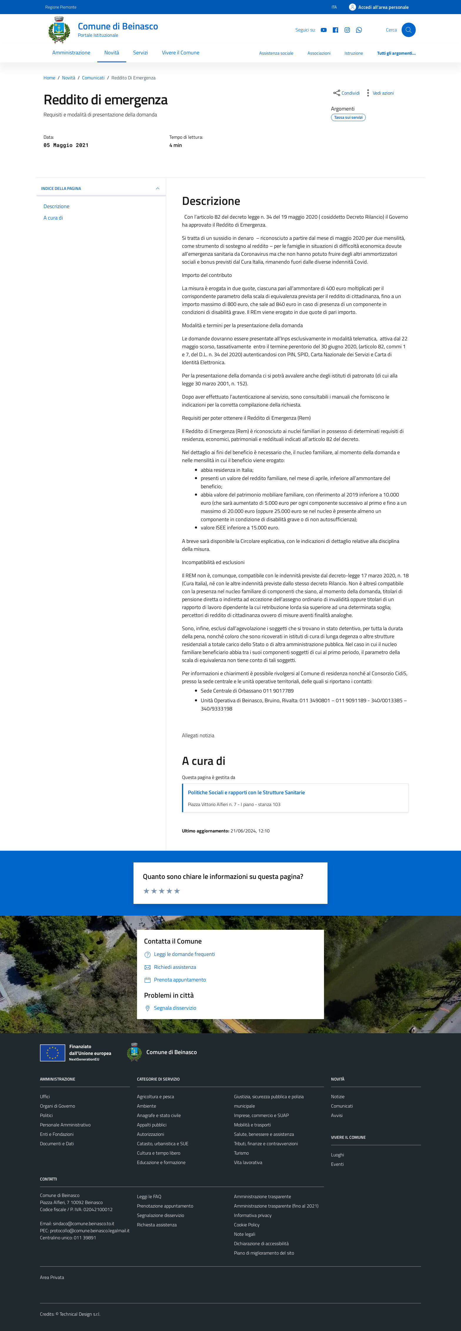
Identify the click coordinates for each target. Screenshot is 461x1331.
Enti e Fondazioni (57, 1134)
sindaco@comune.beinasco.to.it (83, 1223)
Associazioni (319, 53)
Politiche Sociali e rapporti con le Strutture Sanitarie (246, 792)
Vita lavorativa (248, 1162)
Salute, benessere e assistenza (264, 1134)
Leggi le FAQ (149, 1196)
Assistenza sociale (276, 53)
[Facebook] (333, 29)
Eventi (337, 1164)
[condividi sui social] (346, 93)
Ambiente (146, 1105)
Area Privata (52, 1277)
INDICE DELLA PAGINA (101, 188)
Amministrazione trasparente (262, 1196)
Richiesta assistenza (157, 1224)
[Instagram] (345, 29)
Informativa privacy (253, 1215)
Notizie (338, 1096)
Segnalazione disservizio (160, 1215)
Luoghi (337, 1154)
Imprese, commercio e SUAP (261, 1115)
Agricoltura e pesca (155, 1096)
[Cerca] (409, 30)
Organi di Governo (57, 1105)
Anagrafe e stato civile (159, 1115)
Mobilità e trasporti (252, 1124)
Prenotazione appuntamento (165, 1205)
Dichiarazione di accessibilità (261, 1243)
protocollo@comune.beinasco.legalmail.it (90, 1230)
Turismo (241, 1152)
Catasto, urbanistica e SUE (162, 1143)
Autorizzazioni (150, 1134)
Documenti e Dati (57, 1143)
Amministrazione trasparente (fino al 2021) (276, 1205)
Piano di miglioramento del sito (264, 1252)
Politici (46, 1115)
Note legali (244, 1234)
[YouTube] (321, 29)
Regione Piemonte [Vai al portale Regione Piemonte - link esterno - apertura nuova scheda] (60, 7)
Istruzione (354, 53)
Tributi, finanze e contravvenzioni (266, 1143)
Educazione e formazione (161, 1162)
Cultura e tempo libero (158, 1152)
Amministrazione (71, 52)
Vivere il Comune (180, 52)
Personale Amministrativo (65, 1124)
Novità (111, 52)
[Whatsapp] (357, 29)
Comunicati (342, 1105)
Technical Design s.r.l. (80, 1313)
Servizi (140, 52)
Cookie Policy (247, 1224)
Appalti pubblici (151, 1124)
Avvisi (337, 1115)
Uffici (45, 1096)
